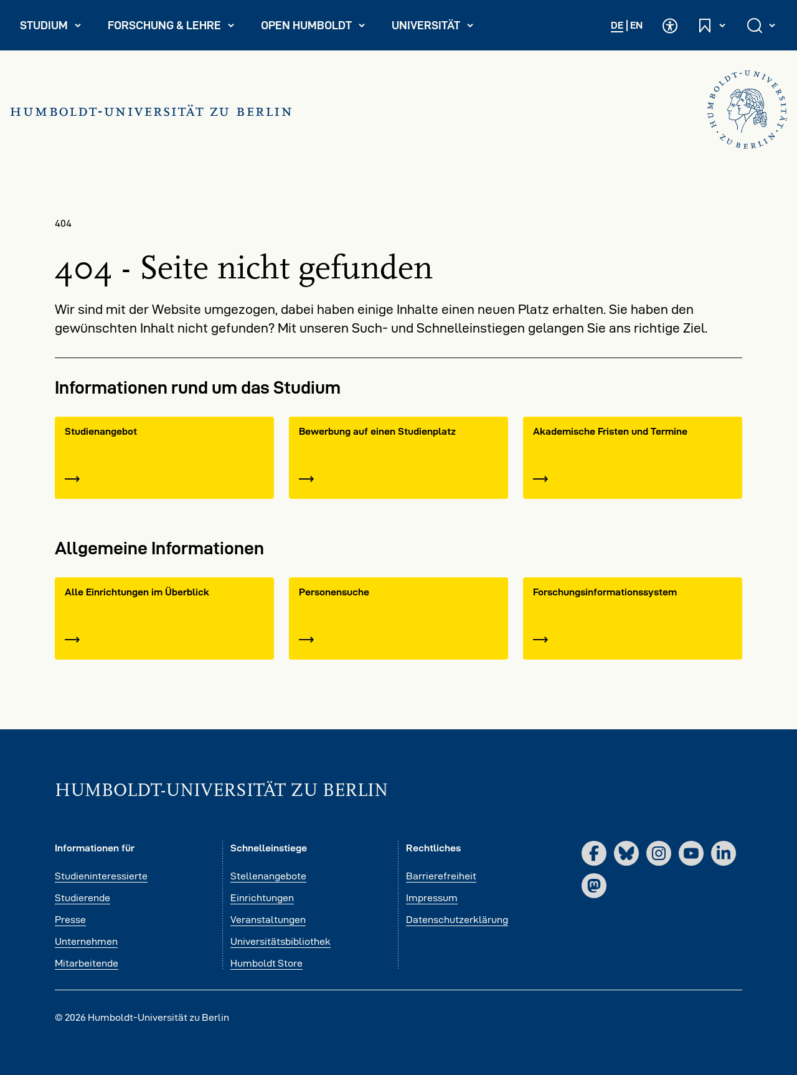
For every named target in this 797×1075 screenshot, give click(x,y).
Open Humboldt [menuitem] (318, 28)
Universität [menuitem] (438, 28)
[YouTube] (691, 853)
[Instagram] (658, 853)
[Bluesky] (626, 853)
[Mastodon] (594, 885)
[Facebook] (594, 853)
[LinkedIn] (723, 853)
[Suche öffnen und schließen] (762, 25)
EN (636, 25)
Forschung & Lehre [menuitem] (171, 28)
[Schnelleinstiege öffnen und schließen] (712, 25)
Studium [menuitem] (56, 28)
